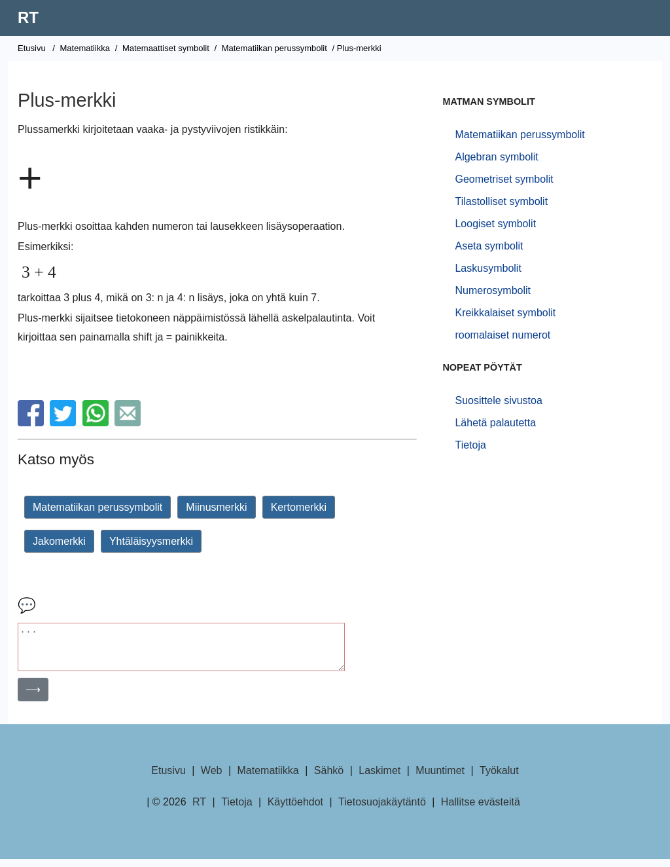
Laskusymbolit (488, 268)
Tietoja (470, 445)
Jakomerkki (59, 541)
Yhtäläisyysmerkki (151, 541)
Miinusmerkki (216, 507)
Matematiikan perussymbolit (274, 48)
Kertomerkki (298, 507)
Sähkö (329, 778)
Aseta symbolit (489, 245)
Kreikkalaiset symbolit (505, 312)
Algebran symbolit (496, 156)
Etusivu (32, 48)
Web (211, 778)
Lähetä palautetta (495, 422)
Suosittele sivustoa (498, 400)
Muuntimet (440, 778)
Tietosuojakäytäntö (382, 809)
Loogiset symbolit (495, 223)
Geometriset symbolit (504, 179)
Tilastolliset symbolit (501, 201)
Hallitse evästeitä (480, 809)
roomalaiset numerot (502, 335)
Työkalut (499, 778)
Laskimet (379, 778)
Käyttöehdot (295, 809)
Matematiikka (85, 48)
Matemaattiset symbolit (165, 48)
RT (28, 17)
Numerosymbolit (493, 290)
